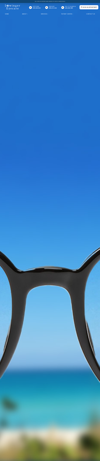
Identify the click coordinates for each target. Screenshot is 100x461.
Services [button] (44, 14)
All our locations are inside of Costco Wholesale (50, 1)
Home (7, 14)
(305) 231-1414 (53, 7)
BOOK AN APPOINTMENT (89, 7)
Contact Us (90, 14)
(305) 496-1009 (70, 7)
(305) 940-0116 (37, 7)
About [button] (25, 14)
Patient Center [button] (67, 14)
